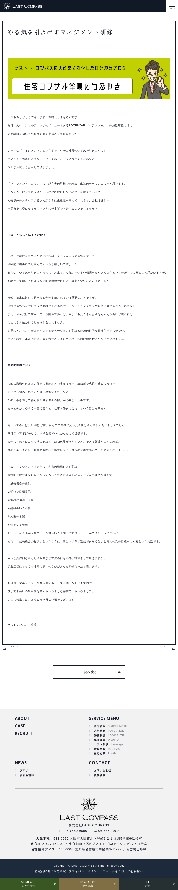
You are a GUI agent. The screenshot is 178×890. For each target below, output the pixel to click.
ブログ (24, 770)
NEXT (163, 646)
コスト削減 (101, 744)
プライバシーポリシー (84, 871)
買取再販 (100, 749)
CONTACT (99, 763)
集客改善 (100, 740)
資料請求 (100, 775)
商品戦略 (100, 726)
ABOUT (22, 718)
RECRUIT (24, 733)
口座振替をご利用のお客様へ (122, 871)
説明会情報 (27, 775)
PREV (14, 646)
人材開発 (100, 730)
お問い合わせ (102, 770)
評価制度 (100, 735)
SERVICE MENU (104, 718)
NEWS (21, 763)
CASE (20, 726)
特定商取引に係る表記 (50, 871)
